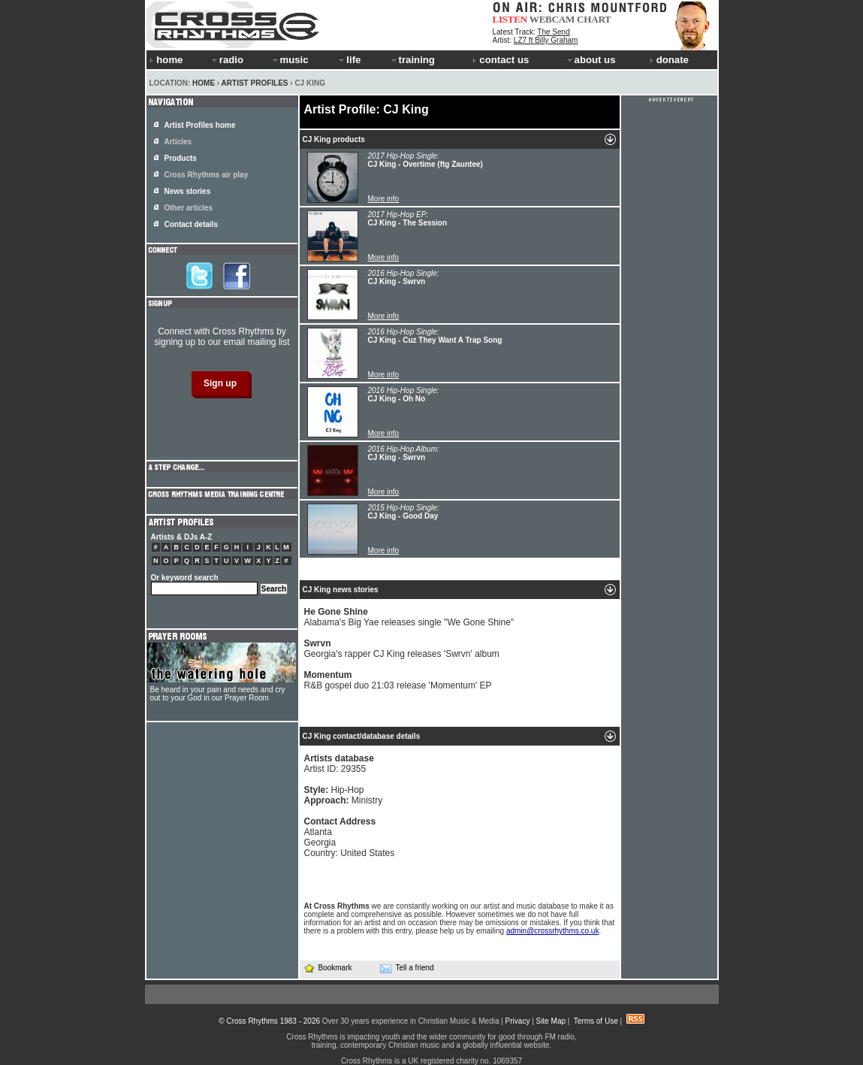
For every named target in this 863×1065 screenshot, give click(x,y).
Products (180, 158)
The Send (553, 32)
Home (203, 83)
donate (669, 59)
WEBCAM (552, 19)
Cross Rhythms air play (206, 175)
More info (384, 199)
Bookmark (327, 968)
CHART (594, 19)
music (290, 59)
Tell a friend (407, 968)
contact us (500, 59)
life (349, 59)
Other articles (188, 208)
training (412, 59)
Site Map (551, 1021)
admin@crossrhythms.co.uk (552, 931)
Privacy (517, 1021)
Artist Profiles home (200, 125)
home (166, 59)
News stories (187, 191)
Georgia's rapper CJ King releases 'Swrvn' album (401, 648)
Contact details (191, 224)
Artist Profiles (255, 83)
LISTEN (510, 19)
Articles (178, 142)
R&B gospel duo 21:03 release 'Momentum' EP (398, 680)
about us (591, 59)
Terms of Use (596, 1021)
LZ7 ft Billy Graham (546, 40)
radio (226, 59)
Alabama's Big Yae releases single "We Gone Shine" (409, 617)
